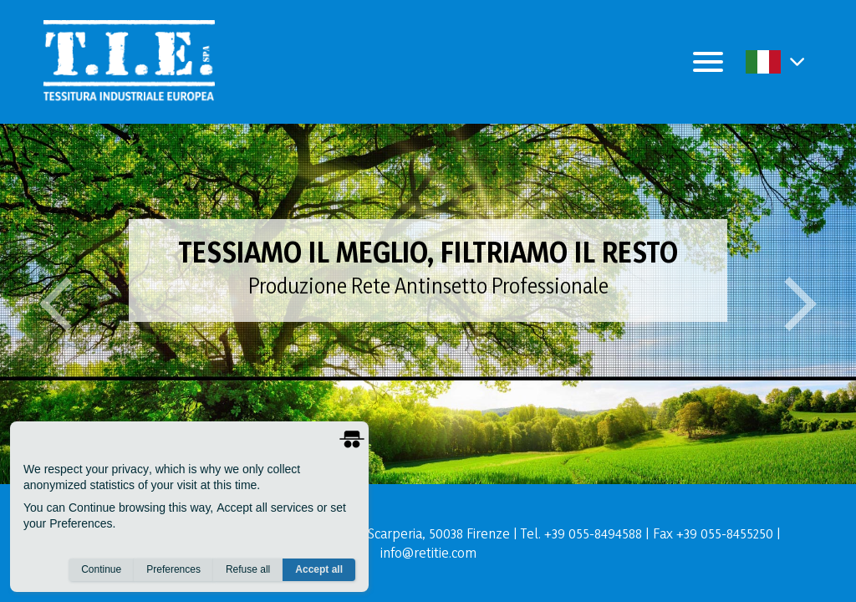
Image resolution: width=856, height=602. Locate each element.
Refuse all (248, 569)
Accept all (319, 569)
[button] (797, 61)
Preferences (173, 569)
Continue (101, 569)
